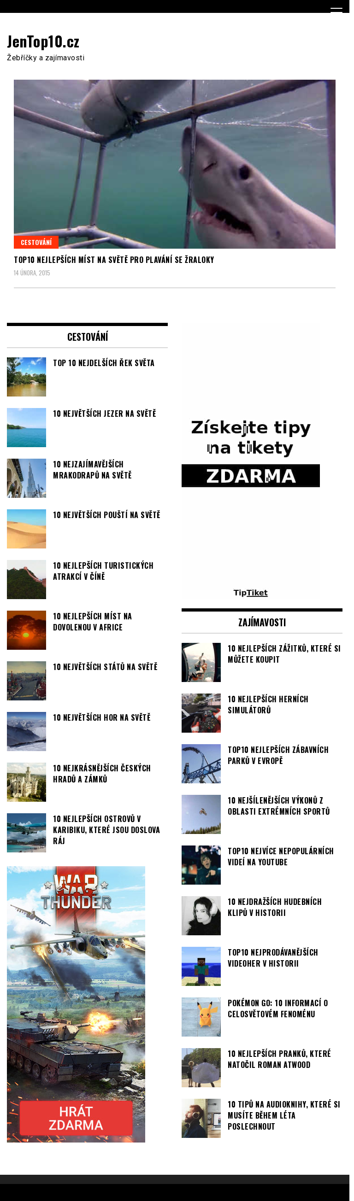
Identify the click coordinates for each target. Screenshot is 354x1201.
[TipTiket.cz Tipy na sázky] (251, 593)
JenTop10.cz (43, 41)
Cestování (36, 242)
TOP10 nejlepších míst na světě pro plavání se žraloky (114, 259)
